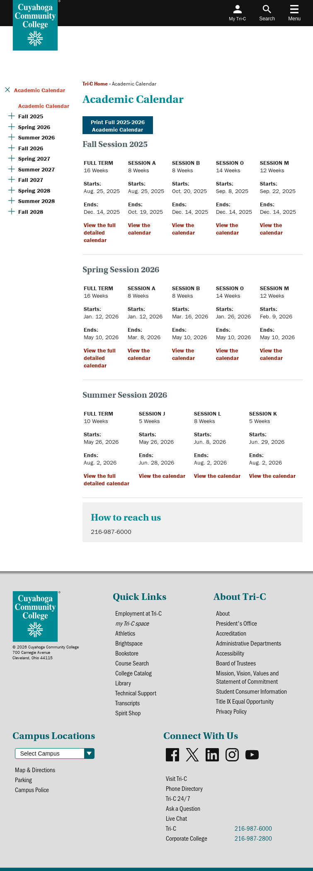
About (223, 613)
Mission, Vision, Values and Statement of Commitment (247, 677)
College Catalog (133, 673)
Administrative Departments (248, 643)
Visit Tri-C (176, 778)
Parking (23, 780)
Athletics (125, 633)
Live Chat (176, 818)
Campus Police (32, 789)
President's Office (236, 623)
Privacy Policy (231, 711)
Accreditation (231, 633)
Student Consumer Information (251, 691)
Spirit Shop (128, 713)
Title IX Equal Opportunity (245, 701)
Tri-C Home (95, 83)
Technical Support (135, 693)
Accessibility (230, 653)
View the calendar (139, 228)
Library (123, 683)
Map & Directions (35, 770)
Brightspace (129, 643)
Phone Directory (184, 788)
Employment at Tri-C (138, 613)
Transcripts (127, 703)
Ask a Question (183, 808)
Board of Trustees (236, 663)
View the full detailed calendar (100, 232)
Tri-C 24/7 (178, 798)
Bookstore (126, 653)
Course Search (132, 663)
